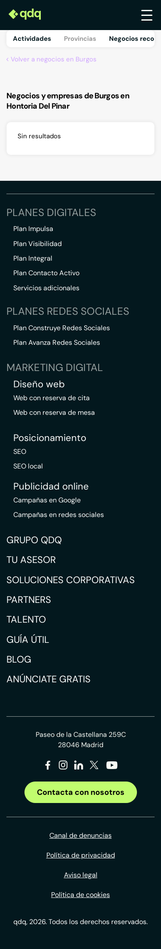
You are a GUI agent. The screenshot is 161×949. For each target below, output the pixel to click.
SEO (19, 451)
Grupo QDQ (34, 540)
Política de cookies (80, 894)
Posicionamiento (49, 438)
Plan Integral (32, 258)
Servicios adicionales (46, 287)
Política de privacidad (80, 855)
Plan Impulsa (33, 228)
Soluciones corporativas (70, 580)
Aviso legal (80, 874)
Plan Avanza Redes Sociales (56, 342)
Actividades (32, 38)
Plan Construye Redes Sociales (61, 327)
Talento (26, 619)
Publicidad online (51, 486)
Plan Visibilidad (37, 243)
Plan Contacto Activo (46, 272)
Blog (18, 659)
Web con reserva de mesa (54, 412)
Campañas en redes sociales (58, 514)
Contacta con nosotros (81, 792)
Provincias (80, 38)
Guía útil (27, 639)
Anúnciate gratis (48, 679)
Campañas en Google (47, 500)
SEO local (28, 466)
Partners (28, 599)
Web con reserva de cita (51, 397)
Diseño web (39, 384)
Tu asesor (31, 560)
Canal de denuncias (80, 835)
